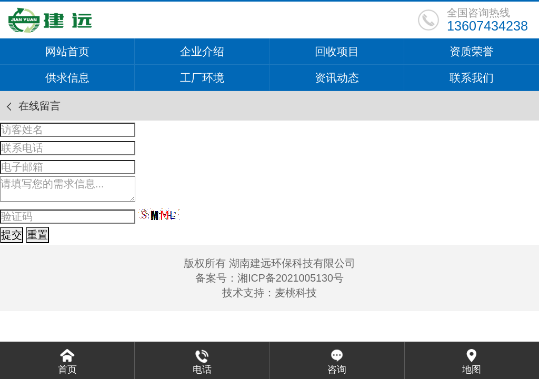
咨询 (336, 369)
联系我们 (472, 78)
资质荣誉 (472, 51)
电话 (202, 369)
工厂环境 (202, 78)
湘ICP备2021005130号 (290, 278)
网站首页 (67, 51)
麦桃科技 (296, 292)
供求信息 (67, 78)
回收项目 (337, 51)
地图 (471, 369)
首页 (67, 369)
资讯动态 (337, 78)
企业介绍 (202, 51)
